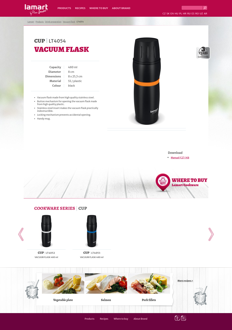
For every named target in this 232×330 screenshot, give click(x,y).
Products (64, 8)
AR (205, 13)
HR (184, 13)
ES (193, 13)
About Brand (121, 8)
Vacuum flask (69, 22)
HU (176, 13)
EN (172, 13)
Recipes (80, 8)
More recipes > (185, 280)
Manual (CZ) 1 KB (180, 157)
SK (167, 13)
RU (189, 13)
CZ (164, 13)
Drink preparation (53, 22)
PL (180, 13)
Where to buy (98, 8)
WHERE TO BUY (189, 182)
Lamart (36, 10)
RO (197, 13)
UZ (201, 13)
